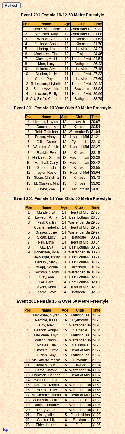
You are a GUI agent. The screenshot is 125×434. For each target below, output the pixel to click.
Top (5, 430)
